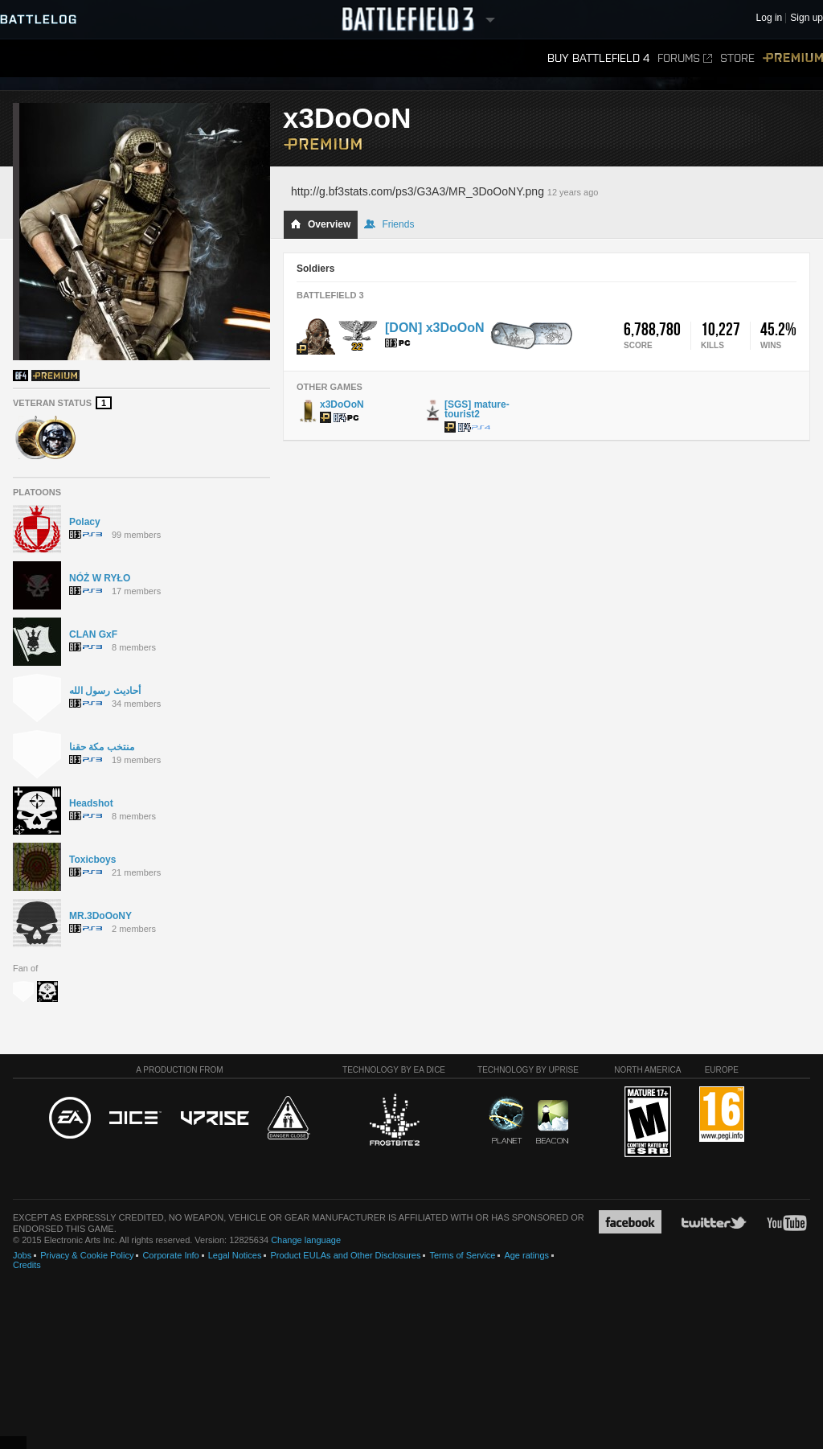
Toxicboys (92, 859)
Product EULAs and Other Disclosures (345, 1255)
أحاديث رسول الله (105, 690)
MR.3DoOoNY (100, 916)
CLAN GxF (93, 634)
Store (737, 58)
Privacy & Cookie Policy (86, 1255)
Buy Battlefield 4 (598, 58)
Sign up (806, 18)
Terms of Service (462, 1255)
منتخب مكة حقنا (101, 747)
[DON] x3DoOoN (435, 328)
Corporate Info (170, 1255)
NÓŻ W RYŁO (99, 578)
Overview (320, 224)
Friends (389, 224)
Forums (684, 58)
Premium (793, 58)
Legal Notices (235, 1255)
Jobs (22, 1255)
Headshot (91, 803)
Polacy (84, 521)
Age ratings (526, 1255)
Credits (27, 1265)
